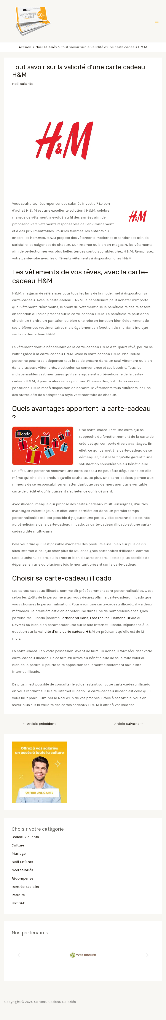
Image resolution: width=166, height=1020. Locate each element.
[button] (18, 955)
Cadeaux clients (25, 837)
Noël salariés (23, 83)
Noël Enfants (22, 861)
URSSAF (18, 903)
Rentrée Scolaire (25, 886)
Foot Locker (99, 618)
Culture (18, 845)
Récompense (22, 878)
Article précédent (39, 723)
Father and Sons (74, 618)
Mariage (19, 853)
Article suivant (129, 723)
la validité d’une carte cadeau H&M (64, 631)
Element (118, 618)
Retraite (18, 895)
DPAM (131, 618)
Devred (18, 625)
